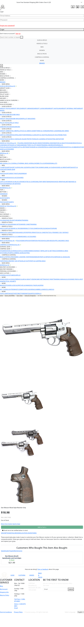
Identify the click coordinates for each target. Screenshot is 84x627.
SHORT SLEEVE (15, 167)
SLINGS (48, 135)
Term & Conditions (6, 612)
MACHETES (7, 145)
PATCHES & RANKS (24, 285)
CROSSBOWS (10, 127)
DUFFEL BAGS (57, 241)
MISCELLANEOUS (48, 289)
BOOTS (2, 178)
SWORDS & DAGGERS (7, 224)
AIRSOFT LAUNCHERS (41, 108)
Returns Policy (4, 595)
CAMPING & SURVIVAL (42, 57)
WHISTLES (17, 289)
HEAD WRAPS (59, 182)
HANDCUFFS (22, 232)
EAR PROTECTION (29, 139)
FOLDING (3, 220)
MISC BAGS (65, 241)
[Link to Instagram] (64, 575)
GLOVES (34, 163)
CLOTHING (21, 575)
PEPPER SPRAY (30, 232)
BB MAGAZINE (18, 119)
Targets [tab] (11, 551)
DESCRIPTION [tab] (5, 533)
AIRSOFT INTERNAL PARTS (69, 108)
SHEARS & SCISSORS (37, 147)
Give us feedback (42, 569)
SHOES (7, 178)
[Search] (10, 37)
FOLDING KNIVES (23, 143)
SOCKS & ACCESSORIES (16, 178)
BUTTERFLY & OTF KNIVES (33, 145)
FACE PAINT (49, 279)
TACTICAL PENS (51, 232)
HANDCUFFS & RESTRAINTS (22, 147)
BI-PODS (64, 135)
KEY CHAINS (4, 289)
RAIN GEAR (11, 169)
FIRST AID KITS (15, 261)
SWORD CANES (25, 224)
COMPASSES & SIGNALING (61, 257)
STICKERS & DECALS (11, 285)
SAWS (36, 228)
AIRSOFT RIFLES (16, 108)
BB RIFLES (10, 114)
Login (42, 30)
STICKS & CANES (40, 232)
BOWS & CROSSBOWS (18, 228)
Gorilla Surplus (31, 612)
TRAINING (25, 220)
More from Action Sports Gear (10, 524)
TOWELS (5, 253)
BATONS (15, 232)
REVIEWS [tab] (18, 533)
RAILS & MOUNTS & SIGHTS (37, 135)
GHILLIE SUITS (25, 261)
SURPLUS (17, 275)
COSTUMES (11, 275)
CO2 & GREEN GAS (28, 131)
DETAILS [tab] (12, 533)
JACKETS (2, 198)
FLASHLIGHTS (8, 147)
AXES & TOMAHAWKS (18, 145)
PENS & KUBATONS (50, 147)
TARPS (2, 261)
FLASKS (29, 289)
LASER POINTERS (23, 135)
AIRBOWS (3, 127)
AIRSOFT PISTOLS (5, 108)
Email (16, 608)
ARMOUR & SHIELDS (6, 232)
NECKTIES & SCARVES (29, 182)
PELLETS (19, 131)
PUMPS (10, 253)
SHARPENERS (60, 147)
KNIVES (31, 575)
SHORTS (6, 173)
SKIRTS (11, 202)
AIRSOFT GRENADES (27, 108)
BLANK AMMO (64, 131)
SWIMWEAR (4, 194)
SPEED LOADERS (54, 131)
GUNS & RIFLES (42, 40)
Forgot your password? (7, 26)
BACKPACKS (26, 241)
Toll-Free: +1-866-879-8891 (19, 600)
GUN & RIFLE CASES (12, 139)
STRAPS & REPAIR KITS (46, 257)
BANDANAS (51, 182)
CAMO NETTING (41, 279)
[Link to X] (72, 575)
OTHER (61, 139)
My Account (4, 589)
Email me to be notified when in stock (15, 530)
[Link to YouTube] (55, 575)
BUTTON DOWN (38, 167)
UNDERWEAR (22, 173)
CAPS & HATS (4, 182)
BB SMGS (17, 114)
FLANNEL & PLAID (48, 167)
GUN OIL (21, 139)
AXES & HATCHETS (6, 228)
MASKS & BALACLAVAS (15, 182)
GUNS (12, 575)
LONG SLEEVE (24, 167)
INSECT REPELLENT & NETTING (45, 251)
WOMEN (42, 50)
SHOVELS (41, 228)
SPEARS (56, 145)
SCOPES (15, 135)
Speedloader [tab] (5, 551)
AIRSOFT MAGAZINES (7, 119)
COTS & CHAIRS (23, 251)
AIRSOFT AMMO (5, 131)
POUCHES (19, 241)
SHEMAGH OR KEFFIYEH (13, 184)
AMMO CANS (18, 257)
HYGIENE (3, 251)
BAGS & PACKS (42, 54)
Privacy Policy (18, 612)
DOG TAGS (33, 285)
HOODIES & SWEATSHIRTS (62, 167)
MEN (42, 47)
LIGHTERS (11, 289)
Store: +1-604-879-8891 (20, 605)
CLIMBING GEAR (18, 253)
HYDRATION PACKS (36, 241)
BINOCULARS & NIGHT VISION (26, 279)
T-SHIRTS (3, 167)
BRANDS (42, 63)
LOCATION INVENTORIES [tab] (29, 533)
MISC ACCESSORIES (30, 236)
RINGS (33, 289)
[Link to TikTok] (68, 575)
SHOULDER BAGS (47, 241)
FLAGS (38, 285)
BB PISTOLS (3, 114)
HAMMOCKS (32, 251)
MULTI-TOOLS (29, 228)
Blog (1, 586)
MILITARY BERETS (41, 182)
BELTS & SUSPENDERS (44, 163)
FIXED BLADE (10, 220)
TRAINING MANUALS (60, 279)
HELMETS (66, 182)
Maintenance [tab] (18, 551)
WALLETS (54, 163)
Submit (71, 589)
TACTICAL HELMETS (10, 281)
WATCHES (23, 289)
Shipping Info (4, 592)
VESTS (6, 169)
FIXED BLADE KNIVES (35, 143)
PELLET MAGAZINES (29, 119)
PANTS (2, 173)
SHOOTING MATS (53, 139)
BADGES (2, 285)
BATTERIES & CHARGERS (41, 131)
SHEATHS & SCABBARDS (71, 147)
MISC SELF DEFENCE (62, 232)
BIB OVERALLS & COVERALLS (9, 163)
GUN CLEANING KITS (41, 139)
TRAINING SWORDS (47, 145)
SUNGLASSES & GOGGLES (8, 279)
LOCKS (69, 279)
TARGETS (3, 139)
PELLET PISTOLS (5, 123)
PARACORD (7, 261)
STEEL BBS (13, 131)
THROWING (18, 220)
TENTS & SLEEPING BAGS (38, 261)
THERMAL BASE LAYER (25, 163)
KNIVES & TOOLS (42, 43)
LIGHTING (26, 253)
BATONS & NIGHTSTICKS (62, 143)
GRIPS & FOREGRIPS (6, 135)
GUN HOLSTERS (56, 135)
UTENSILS (15, 251)
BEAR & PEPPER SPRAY (7, 257)
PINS (41, 285)
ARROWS (17, 127)
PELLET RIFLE (14, 123)
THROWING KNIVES (48, 143)
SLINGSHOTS (48, 228)
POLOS (30, 167)
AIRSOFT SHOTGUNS (54, 108)
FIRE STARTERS (27, 257)
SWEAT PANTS (13, 173)
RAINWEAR (35, 257)
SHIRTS (8, 167)
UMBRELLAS (39, 289)
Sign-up (18, 33)
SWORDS (73, 143)
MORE (42, 60)
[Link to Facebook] (59, 575)
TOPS (1, 293)
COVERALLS (3, 275)
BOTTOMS (21, 293)
